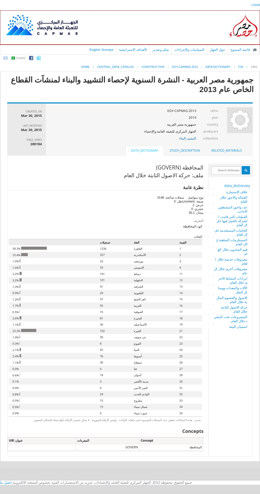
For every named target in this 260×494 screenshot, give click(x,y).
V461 (254, 66)
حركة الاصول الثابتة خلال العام (234, 309)
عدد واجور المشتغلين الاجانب (233, 209)
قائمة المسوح (240, 50)
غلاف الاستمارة (236, 192)
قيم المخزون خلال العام (232, 251)
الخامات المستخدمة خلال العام (231, 232)
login (255, 4)
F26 (240, 66)
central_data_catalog (115, 66)
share (21, 58)
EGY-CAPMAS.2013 (185, 66)
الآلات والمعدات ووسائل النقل (233, 290)
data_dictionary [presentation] (144, 150)
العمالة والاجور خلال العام (234, 199)
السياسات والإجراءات (189, 50)
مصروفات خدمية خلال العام (231, 261)
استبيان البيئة (238, 327)
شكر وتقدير (161, 50)
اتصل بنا (6, 482)
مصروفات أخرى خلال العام (230, 271)
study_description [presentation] (185, 150)
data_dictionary (237, 185)
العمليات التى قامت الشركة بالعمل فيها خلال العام (231, 221)
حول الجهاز (217, 50)
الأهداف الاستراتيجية (133, 50)
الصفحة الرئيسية (255, 50)
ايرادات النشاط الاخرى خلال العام (233, 280)
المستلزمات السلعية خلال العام (232, 242)
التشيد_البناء (187, 138)
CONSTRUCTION (153, 66)
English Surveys (102, 50)
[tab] (226, 151)
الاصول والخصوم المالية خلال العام (232, 300)
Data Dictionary (218, 66)
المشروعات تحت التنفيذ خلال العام (231, 319)
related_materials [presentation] (226, 150)
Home (85, 66)
